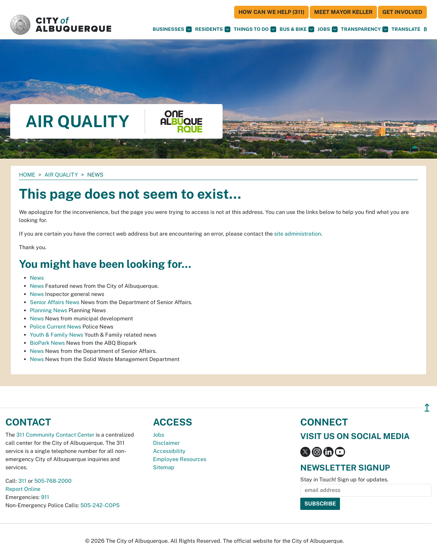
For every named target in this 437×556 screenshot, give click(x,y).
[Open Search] (425, 29)
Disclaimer (166, 443)
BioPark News (47, 343)
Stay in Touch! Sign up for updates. (344, 479)
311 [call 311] (22, 481)
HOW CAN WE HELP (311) (271, 12)
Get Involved (402, 12)
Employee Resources (179, 459)
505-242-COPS (100, 505)
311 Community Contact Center (55, 435)
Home (27, 175)
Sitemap (163, 467)
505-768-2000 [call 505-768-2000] (53, 481)
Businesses (172, 29)
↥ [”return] (427, 407)
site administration (297, 234)
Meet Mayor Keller (343, 12)
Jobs (328, 29)
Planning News (48, 310)
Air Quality (61, 175)
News (37, 278)
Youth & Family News (56, 335)
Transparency (364, 29)
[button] (406, 29)
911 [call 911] (45, 497)
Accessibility (169, 451)
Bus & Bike (297, 29)
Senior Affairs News (54, 302)
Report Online (22, 489)
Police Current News (55, 326)
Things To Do (255, 29)
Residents (212, 29)
